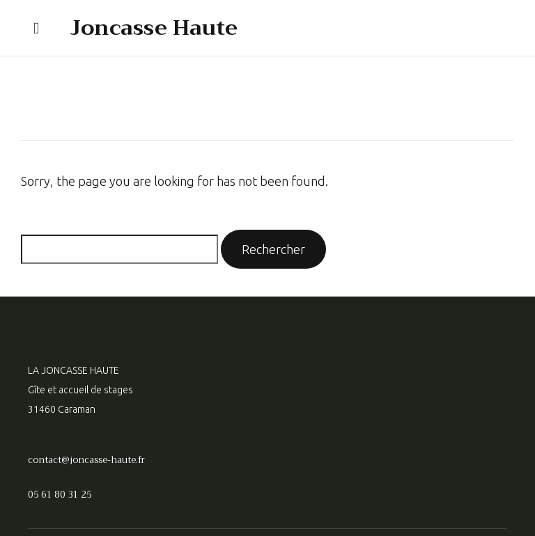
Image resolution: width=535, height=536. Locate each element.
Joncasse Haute (154, 28)
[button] (36, 28)
